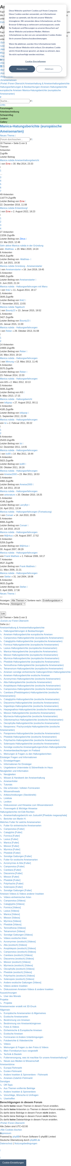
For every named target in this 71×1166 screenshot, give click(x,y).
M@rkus (8, 535)
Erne (8, 164)
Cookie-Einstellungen (35, 61)
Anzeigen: (13, 600)
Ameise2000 (10, 474)
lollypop (8, 402)
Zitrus (22, 239)
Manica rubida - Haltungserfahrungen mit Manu (23, 286)
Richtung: (12, 604)
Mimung (10, 361)
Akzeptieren (21, 69)
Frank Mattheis (11, 556)
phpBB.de (35, 1140)
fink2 (8, 290)
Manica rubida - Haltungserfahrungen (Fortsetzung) (26, 512)
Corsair (9, 515)
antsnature (9, 494)
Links (2, 105)
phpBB (16, 1136)
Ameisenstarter (13, 269)
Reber (9, 331)
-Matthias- (9, 249)
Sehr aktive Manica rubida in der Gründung (21, 245)
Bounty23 (10, 310)
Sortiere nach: (45, 600)
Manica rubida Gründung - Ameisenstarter (21, 266)
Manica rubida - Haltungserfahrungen (18, 327)
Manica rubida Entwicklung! (14, 208)
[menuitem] (4, 53)
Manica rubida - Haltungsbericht (16, 399)
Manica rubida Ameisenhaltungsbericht (19, 160)
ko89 (8, 454)
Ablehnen (49, 69)
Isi (5, 423)
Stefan (7, 576)
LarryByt (24, 505)
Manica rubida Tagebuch (12, 307)
